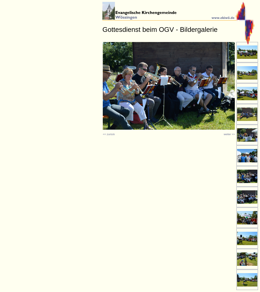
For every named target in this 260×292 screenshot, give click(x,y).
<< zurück (109, 134)
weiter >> (229, 134)
